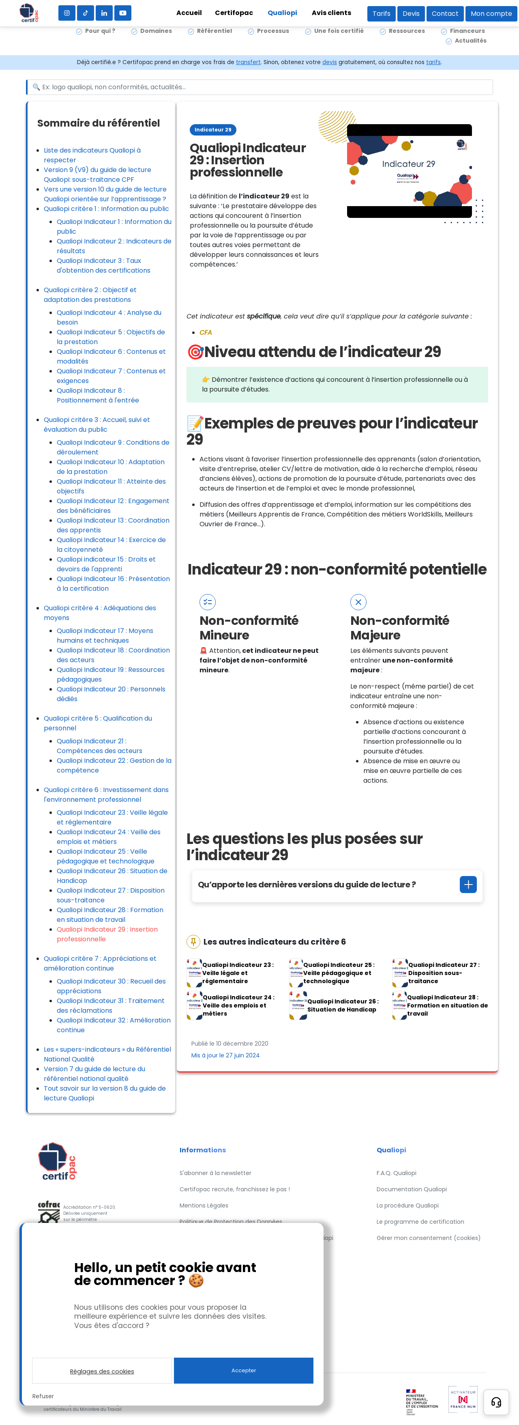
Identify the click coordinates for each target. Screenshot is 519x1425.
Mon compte (491, 13)
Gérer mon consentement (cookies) (429, 1238)
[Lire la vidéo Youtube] (409, 171)
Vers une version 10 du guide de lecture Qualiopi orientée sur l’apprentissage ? (105, 194)
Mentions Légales (204, 1205)
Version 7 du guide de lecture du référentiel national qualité (94, 1073)
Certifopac (234, 12)
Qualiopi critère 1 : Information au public (106, 208)
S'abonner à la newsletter (215, 1173)
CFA (205, 332)
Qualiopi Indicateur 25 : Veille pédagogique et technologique (105, 856)
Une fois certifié (339, 41)
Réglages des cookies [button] (102, 1371)
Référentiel (214, 41)
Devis (411, 13)
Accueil (189, 12)
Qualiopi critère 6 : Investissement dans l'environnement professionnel (106, 794)
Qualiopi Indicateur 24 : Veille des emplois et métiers (109, 836)
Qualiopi (282, 12)
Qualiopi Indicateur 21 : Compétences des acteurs (99, 746)
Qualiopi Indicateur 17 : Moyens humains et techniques (105, 635)
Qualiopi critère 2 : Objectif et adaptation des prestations (90, 294)
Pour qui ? (100, 41)
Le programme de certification (420, 1222)
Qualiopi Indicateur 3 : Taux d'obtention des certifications (103, 265)
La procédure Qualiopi (408, 1205)
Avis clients (331, 12)
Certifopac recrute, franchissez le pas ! (235, 1189)
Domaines (156, 41)
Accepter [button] (244, 1370)
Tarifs (381, 13)
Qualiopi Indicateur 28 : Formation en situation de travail (110, 914)
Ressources (407, 41)
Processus (273, 41)
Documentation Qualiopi (412, 1189)
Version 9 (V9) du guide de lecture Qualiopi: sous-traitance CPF (97, 174)
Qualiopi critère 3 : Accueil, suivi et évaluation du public (97, 424)
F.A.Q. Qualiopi (396, 1173)
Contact (445, 13)
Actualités (471, 50)
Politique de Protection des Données (231, 1222)
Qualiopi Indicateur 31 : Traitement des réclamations (111, 1005)
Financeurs (467, 41)
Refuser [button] (43, 1396)
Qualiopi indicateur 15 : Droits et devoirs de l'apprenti (106, 564)
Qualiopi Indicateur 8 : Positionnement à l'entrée (98, 395)
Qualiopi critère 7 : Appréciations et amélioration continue (100, 963)
